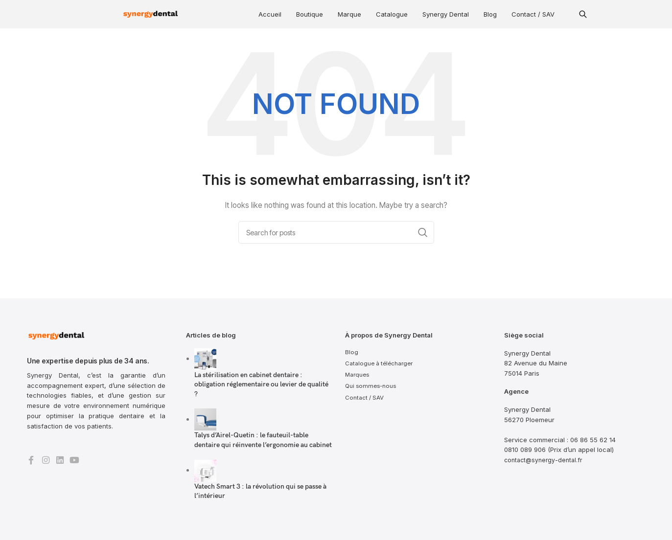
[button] (583, 14)
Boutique (309, 14)
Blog (490, 14)
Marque (349, 14)
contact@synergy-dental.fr (545, 460)
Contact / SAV (533, 14)
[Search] (336, 232)
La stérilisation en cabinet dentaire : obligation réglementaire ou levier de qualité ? (261, 384)
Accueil (269, 14)
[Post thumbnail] (205, 358)
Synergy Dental (445, 14)
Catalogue (392, 14)
